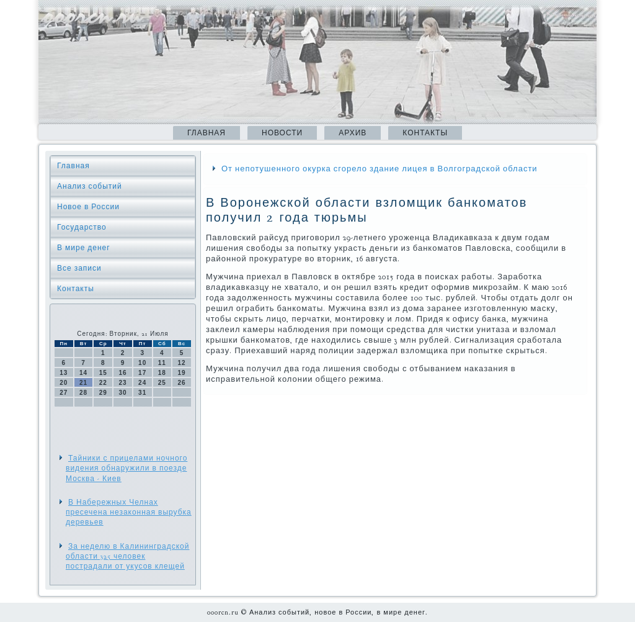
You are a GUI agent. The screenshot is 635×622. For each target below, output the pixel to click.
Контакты (425, 132)
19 (182, 372)
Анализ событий (89, 186)
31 (142, 392)
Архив (352, 132)
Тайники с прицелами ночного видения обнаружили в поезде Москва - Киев (126, 468)
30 (122, 392)
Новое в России (88, 207)
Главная (206, 132)
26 (182, 382)
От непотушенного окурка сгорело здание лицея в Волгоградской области (379, 169)
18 (162, 372)
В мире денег (83, 248)
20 (64, 382)
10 (142, 362)
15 (103, 372)
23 (122, 382)
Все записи (79, 268)
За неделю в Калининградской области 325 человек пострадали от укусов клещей (127, 556)
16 (122, 372)
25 (162, 382)
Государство (82, 227)
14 (83, 372)
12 (182, 362)
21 (83, 382)
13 (64, 372)
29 (103, 392)
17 (142, 372)
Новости (282, 132)
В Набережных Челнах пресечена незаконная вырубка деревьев (129, 512)
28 (83, 392)
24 (142, 382)
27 (64, 392)
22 (103, 382)
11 (162, 362)
